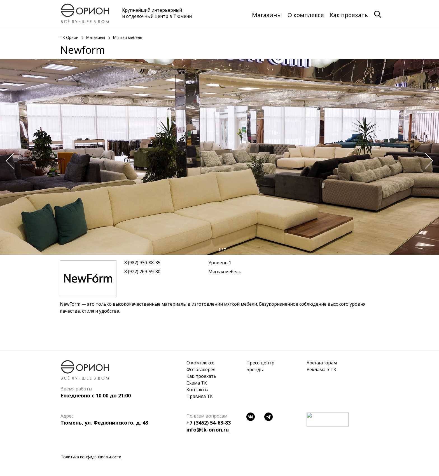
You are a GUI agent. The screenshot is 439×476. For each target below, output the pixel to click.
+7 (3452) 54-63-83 (208, 422)
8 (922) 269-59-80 (142, 271)
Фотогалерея (200, 369)
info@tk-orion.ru (207, 429)
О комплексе (306, 15)
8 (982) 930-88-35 (142, 263)
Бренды (254, 369)
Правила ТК (199, 396)
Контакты (197, 390)
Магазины (267, 15)
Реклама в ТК (321, 369)
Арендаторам (322, 363)
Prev (8, 160)
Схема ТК (196, 383)
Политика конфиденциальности (90, 456)
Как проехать (349, 15)
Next (430, 160)
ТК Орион (69, 37)
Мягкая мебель (127, 37)
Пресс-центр (260, 363)
